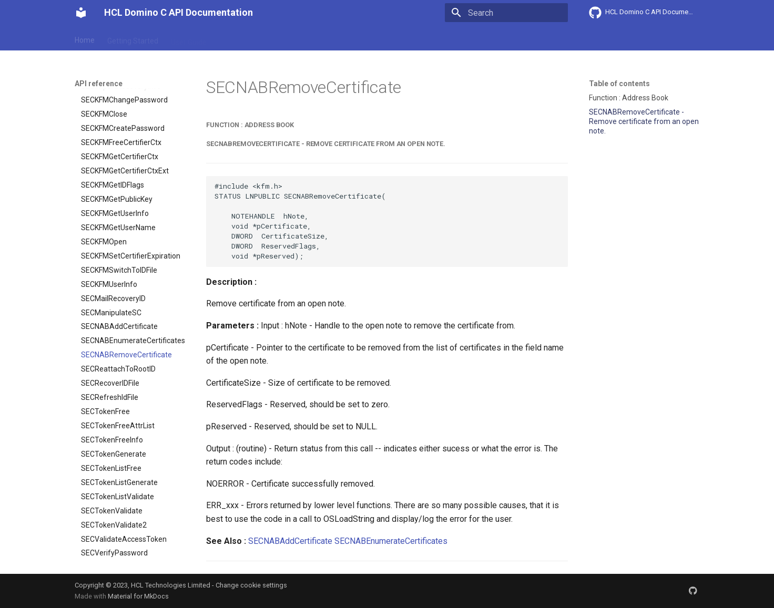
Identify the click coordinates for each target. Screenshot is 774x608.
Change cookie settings (251, 585)
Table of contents (619, 83)
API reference (294, 38)
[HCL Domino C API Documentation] (80, 12)
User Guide (189, 38)
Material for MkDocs (138, 596)
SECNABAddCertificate (290, 541)
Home (85, 38)
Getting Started (132, 38)
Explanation (238, 38)
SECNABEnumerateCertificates (390, 541)
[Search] (506, 12)
